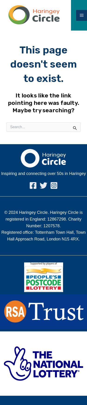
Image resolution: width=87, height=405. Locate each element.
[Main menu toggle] (81, 15)
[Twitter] (43, 185)
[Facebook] (33, 185)
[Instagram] (54, 185)
